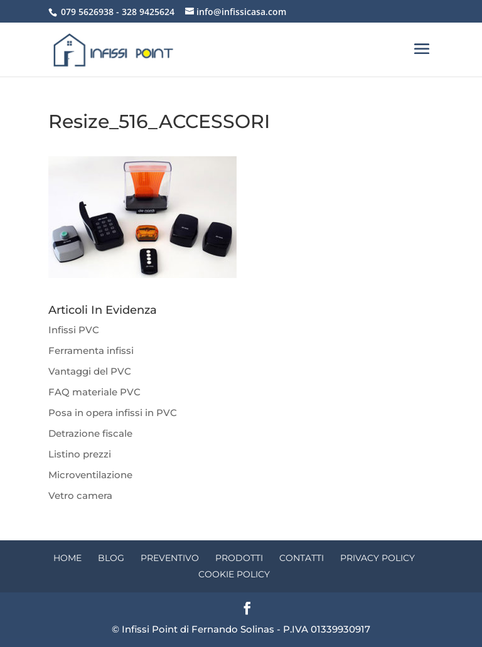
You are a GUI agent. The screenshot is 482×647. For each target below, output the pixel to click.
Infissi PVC (73, 330)
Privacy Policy (377, 558)
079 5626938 (87, 12)
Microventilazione (90, 475)
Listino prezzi (79, 454)
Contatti (301, 558)
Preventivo (170, 558)
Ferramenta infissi (91, 350)
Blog (111, 558)
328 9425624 (148, 12)
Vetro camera (80, 495)
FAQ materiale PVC (94, 392)
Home (67, 558)
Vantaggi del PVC (89, 371)
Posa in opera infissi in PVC (112, 413)
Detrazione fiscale (90, 433)
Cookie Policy (234, 574)
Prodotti (239, 558)
